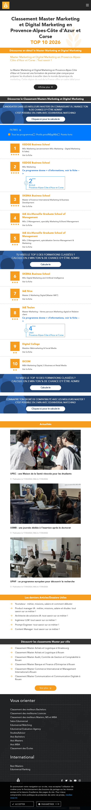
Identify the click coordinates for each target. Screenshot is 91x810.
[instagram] (80, 780)
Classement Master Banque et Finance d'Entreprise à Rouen (45, 664)
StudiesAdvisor (17, 733)
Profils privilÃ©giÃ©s (47, 134)
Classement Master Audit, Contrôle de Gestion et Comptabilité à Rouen (47, 658)
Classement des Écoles (21, 748)
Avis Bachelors (17, 736)
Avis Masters (16, 740)
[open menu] (87, 5)
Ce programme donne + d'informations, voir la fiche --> (50, 172)
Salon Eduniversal (19, 721)
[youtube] (75, 780)
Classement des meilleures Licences (28, 713)
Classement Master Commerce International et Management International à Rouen (45, 670)
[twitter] (66, 780)
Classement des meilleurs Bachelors (28, 709)
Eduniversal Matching (21, 725)
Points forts (66, 134)
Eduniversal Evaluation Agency (25, 729)
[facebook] (62, 780)
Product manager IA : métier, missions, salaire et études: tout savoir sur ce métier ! (45, 610)
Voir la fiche (27, 155)
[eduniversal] (16, 781)
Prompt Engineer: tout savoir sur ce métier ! (37, 624)
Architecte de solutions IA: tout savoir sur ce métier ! (41, 615)
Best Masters (16, 766)
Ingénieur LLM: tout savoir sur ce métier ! (35, 620)
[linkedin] (71, 780)
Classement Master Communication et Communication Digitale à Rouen (47, 678)
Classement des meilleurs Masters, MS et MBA (33, 717)
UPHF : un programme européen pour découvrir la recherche (42, 581)
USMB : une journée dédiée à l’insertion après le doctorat (40, 528)
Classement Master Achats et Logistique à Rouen (39, 652)
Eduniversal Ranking (20, 769)
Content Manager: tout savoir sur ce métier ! (37, 629)
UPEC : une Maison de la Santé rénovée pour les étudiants (41, 474)
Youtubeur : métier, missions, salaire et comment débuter (43, 604)
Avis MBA (15, 744)
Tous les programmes (22, 134)
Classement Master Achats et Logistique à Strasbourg (42, 648)
